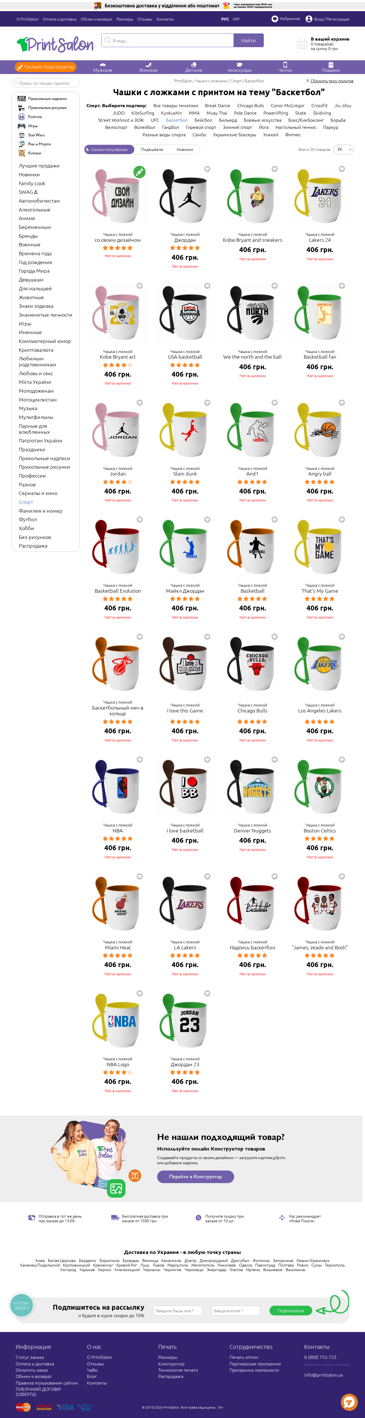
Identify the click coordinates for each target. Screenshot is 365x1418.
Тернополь (335, 1265)
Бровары (131, 1260)
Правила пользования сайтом (47, 1382)
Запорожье (283, 1260)
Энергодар (216, 1269)
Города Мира (34, 270)
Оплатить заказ (32, 1370)
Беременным (35, 226)
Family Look (32, 183)
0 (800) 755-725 (320, 1356)
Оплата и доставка (59, 19)
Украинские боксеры (234, 134)
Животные (31, 297)
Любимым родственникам (37, 361)
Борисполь (109, 1260)
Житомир (261, 1260)
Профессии (32, 475)
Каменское (171, 1260)
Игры (25, 323)
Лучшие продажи (39, 165)
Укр (236, 19)
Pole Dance (245, 112)
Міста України (35, 381)
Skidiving (322, 112)
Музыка (28, 408)
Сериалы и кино (38, 493)
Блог (92, 1376)
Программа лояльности (254, 1370)
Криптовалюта (36, 349)
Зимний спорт (237, 126)
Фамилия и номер (40, 510)
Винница (150, 1260)
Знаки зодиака (36, 305)
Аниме (27, 218)
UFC (155, 119)
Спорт (26, 501)
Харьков (87, 1269)
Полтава (286, 1265)
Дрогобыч (240, 1260)
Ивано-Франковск (313, 1260)
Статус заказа (30, 1357)
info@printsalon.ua (323, 1374)
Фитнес (293, 134)
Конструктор (171, 1363)
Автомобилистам (39, 200)
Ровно (302, 1265)
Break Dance (217, 105)
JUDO (119, 112)
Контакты (165, 19)
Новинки (29, 174)
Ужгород (68, 1269)
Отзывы (144, 19)
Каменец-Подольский (40, 1265)
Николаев (227, 1265)
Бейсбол (203, 119)
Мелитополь (202, 1265)
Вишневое (273, 1269)
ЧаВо (92, 1370)
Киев (40, 1260)
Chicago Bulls (250, 105)
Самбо (199, 134)
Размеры (125, 19)
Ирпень (253, 1269)
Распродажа (33, 545)
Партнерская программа (255, 1363)
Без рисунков (35, 537)
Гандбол (170, 126)
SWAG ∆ (28, 191)
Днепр (190, 1260)
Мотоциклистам (38, 399)
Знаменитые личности (45, 314)
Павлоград (265, 1265)
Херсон (104, 1269)
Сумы (316, 1265)
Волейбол (144, 126)
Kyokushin (171, 112)
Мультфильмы (36, 417)
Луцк (144, 1265)
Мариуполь (177, 1265)
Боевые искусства (262, 119)
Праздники (32, 449)
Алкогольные (34, 209)
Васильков (295, 1269)
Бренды (28, 235)
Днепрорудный (214, 1260)
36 (339, 149)
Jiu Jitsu (342, 105)
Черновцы (194, 1269)
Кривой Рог (126, 1265)
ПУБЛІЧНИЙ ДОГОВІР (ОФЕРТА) (38, 1391)
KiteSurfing (142, 112)
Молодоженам (36, 390)
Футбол (28, 519)
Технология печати (178, 1370)
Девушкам (31, 279)
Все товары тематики (175, 105)
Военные (29, 244)
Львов (158, 1265)
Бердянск (87, 1260)
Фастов (236, 1269)
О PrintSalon (27, 19)
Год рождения (35, 262)
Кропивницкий (76, 1265)
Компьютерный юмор (45, 340)
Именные (30, 332)
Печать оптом (244, 1357)
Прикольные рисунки (44, 466)
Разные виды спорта (164, 134)
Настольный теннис (295, 126)
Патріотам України (40, 440)
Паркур (330, 126)
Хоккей (270, 134)
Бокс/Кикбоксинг (306, 119)
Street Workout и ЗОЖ (121, 119)
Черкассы (151, 1269)
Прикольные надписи (44, 458)
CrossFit (319, 105)
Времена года (35, 253)
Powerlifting (275, 112)
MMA (194, 112)
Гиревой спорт (201, 126)
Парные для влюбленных (34, 428)
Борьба (338, 119)
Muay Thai (216, 112)
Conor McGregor (288, 105)
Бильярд (228, 119)
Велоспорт (116, 126)
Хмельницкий (127, 1269)
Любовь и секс (36, 373)
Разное (27, 484)
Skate (300, 112)
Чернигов (172, 1269)
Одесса (245, 1265)
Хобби (26, 528)
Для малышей (35, 288)
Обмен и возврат (96, 19)
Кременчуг (103, 1265)
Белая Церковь (62, 1260)
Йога (264, 126)
